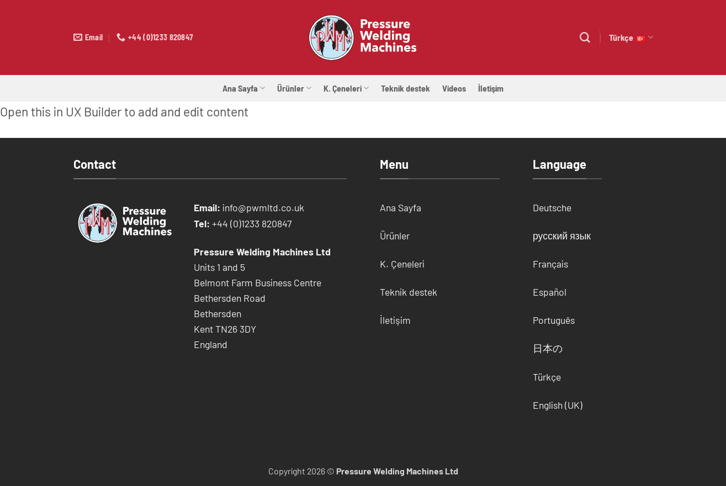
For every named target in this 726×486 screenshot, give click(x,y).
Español (549, 292)
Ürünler (294, 88)
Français (550, 264)
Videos (454, 88)
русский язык (562, 235)
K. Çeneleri (346, 88)
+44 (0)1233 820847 (252, 223)
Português (554, 320)
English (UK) (557, 405)
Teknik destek (405, 88)
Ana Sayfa (243, 88)
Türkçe (631, 37)
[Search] (585, 38)
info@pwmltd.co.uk (263, 207)
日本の (548, 348)
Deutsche (552, 207)
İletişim (491, 88)
